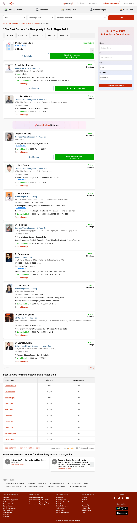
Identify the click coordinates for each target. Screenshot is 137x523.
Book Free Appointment (111, 3)
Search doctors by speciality (38, 502)
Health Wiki (59, 498)
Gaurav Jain (9, 421)
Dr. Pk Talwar (21, 225)
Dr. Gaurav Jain (22, 254)
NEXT (92, 368)
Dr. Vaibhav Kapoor (24, 65)
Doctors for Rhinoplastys (30, 23)
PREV (6, 368)
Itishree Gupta (10, 398)
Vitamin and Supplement (10, 500)
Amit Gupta (9, 404)
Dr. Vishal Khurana (23, 343)
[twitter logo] (119, 499)
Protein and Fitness (9, 502)
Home (5, 23)
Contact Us (85, 500)
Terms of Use (86, 506)
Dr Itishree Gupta (23, 133)
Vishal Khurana (10, 439)
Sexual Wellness (8, 506)
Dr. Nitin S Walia (22, 193)
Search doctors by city (36, 498)
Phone (101, 53)
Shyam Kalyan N (10, 433)
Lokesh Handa (10, 392)
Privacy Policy (86, 508)
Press (83, 512)
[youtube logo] (127, 499)
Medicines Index (61, 508)
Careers (84, 502)
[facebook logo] (114, 499)
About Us (84, 498)
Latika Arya (9, 427)
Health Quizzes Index (62, 504)
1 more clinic (21, 146)
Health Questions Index (63, 502)
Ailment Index (60, 510)
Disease (102, 73)
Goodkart (6, 498)
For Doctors (93, 3)
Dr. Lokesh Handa (23, 96)
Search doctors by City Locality (38, 500)
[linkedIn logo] (123, 499)
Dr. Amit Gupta (22, 165)
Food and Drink (8, 510)
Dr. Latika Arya (22, 285)
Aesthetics (16, 23)
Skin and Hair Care (9, 504)
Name (101, 43)
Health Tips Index (61, 500)
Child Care (6, 514)
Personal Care (7, 512)
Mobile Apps (86, 504)
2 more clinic (21, 268)
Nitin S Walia (9, 410)
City (100, 63)
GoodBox (6, 516)
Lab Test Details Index (62, 512)
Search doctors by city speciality (39, 504)
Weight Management (9, 508)
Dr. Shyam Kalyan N (24, 314)
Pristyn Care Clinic (24, 43)
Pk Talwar (8, 416)
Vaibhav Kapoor (10, 386)
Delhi (10, 23)
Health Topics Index (62, 506)
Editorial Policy (86, 510)
